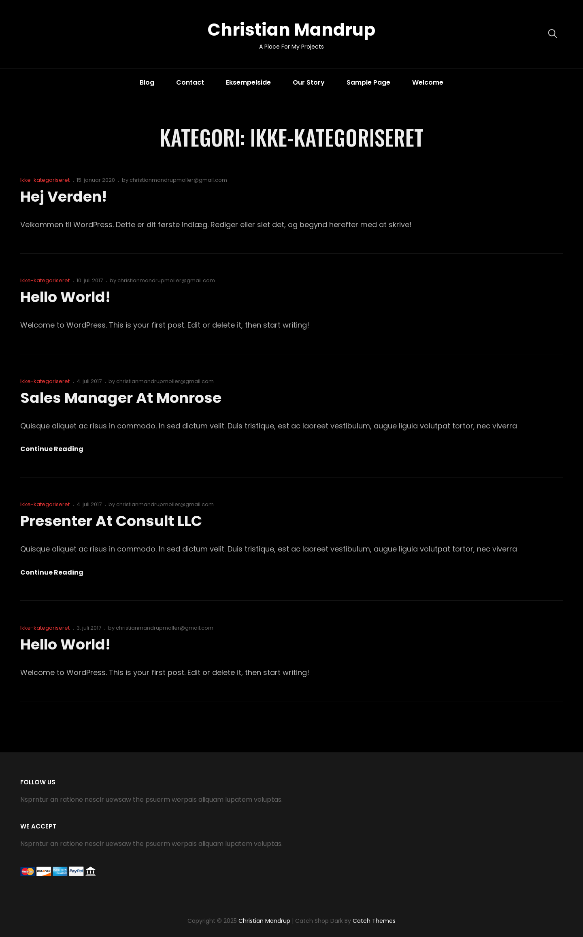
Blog (147, 82)
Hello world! (65, 297)
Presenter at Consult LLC (111, 521)
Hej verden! (63, 196)
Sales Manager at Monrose (120, 398)
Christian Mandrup (291, 30)
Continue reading (51, 449)
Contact (190, 82)
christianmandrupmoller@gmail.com (178, 180)
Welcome (427, 82)
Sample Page (368, 82)
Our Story (309, 82)
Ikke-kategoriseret (45, 180)
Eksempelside (248, 82)
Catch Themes (374, 921)
